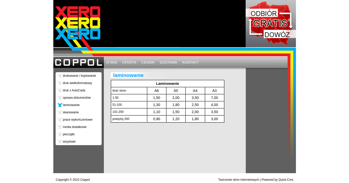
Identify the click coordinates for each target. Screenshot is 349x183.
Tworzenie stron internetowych (238, 179)
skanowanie (71, 112)
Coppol (85, 179)
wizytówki (69, 141)
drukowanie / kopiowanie (79, 75)
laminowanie (71, 105)
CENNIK (148, 62)
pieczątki (69, 134)
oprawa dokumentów (77, 97)
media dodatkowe (75, 127)
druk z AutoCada (74, 90)
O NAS (112, 62)
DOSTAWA (168, 62)
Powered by (277, 179)
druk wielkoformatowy (77, 83)
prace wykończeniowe (77, 119)
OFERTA (129, 62)
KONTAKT (190, 62)
